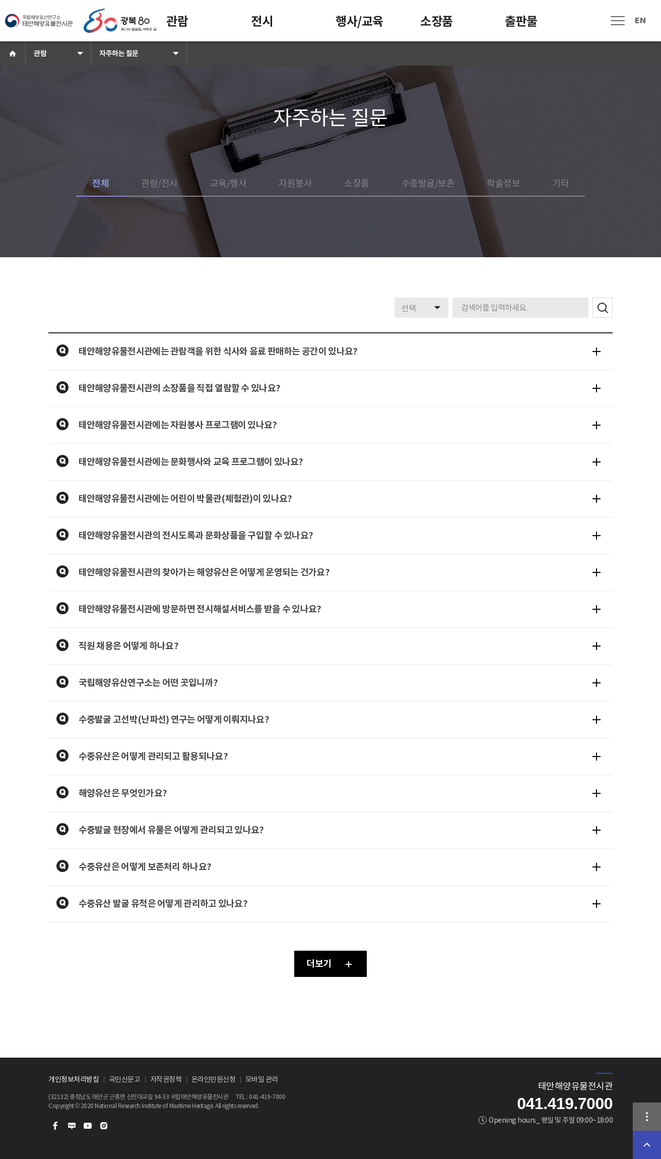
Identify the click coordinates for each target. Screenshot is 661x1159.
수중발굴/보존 (428, 183)
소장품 (436, 21)
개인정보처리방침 (73, 1079)
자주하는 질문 (119, 53)
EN (640, 20)
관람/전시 (159, 183)
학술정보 (503, 183)
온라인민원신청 (213, 1079)
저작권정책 (166, 1079)
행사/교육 (359, 21)
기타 (560, 183)
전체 (100, 183)
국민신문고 (125, 1079)
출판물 (521, 21)
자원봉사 (295, 183)
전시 (262, 21)
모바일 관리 (261, 1079)
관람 (177, 21)
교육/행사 (228, 183)
